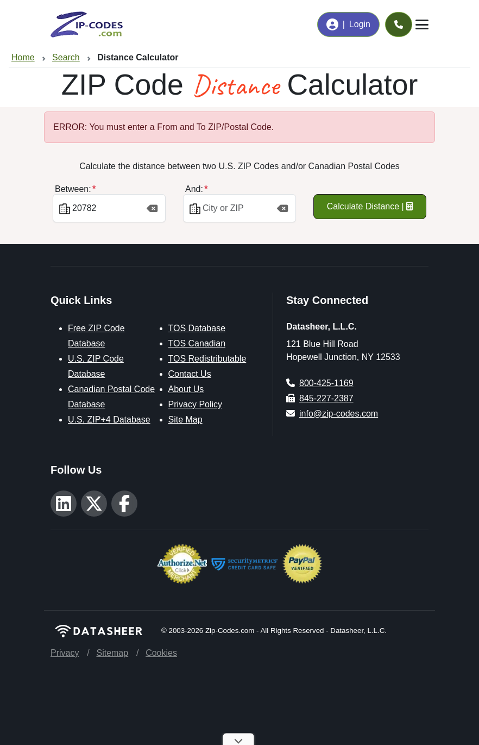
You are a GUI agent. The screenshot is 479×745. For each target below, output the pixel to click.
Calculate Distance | (370, 206)
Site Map (185, 419)
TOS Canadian (197, 343)
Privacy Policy (195, 404)
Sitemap (112, 652)
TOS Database (197, 328)
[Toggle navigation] (421, 24)
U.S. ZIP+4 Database (109, 419)
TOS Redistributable (207, 358)
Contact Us (189, 373)
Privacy (65, 652)
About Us (186, 389)
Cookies (161, 652)
